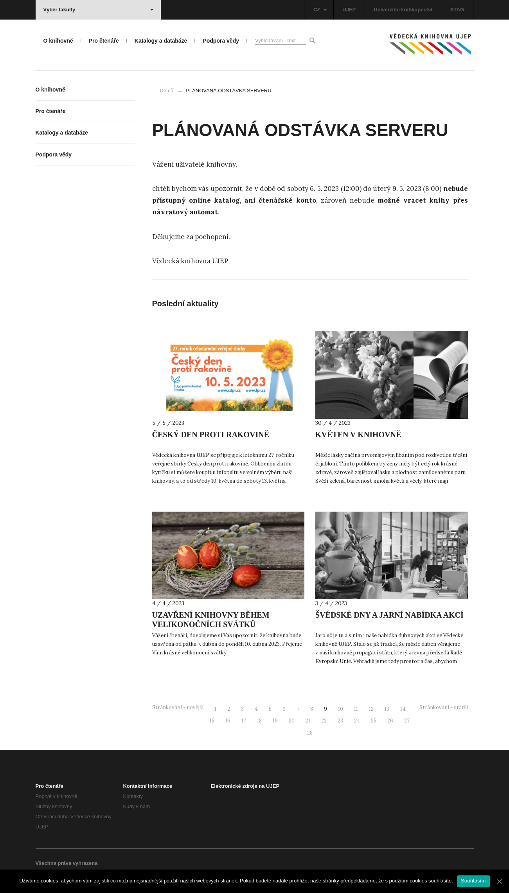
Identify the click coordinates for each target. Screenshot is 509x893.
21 (308, 720)
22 (324, 720)
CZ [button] (320, 10)
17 (243, 720)
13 (387, 709)
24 (357, 720)
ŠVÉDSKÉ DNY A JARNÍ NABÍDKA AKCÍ (389, 615)
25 (373, 720)
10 (340, 709)
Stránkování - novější (177, 707)
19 (275, 720)
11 (356, 709)
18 (259, 720)
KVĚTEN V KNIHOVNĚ (358, 434)
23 (340, 720)
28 (310, 732)
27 (407, 720)
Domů (167, 90)
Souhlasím (473, 881)
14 (402, 709)
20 (292, 720)
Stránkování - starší (443, 707)
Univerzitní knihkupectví (403, 10)
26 (390, 720)
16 (227, 720)
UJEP (349, 10)
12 (371, 709)
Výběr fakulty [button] (98, 10)
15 (212, 720)
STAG (457, 10)
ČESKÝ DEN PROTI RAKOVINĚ (210, 434)
